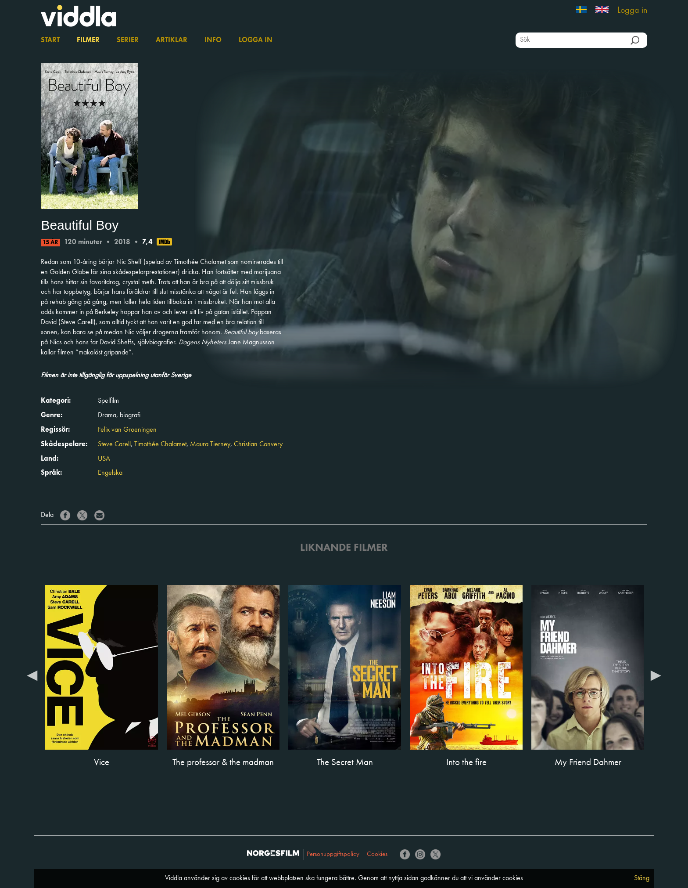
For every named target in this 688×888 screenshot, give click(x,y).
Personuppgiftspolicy (333, 854)
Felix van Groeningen (127, 429)
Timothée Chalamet (160, 444)
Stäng (641, 878)
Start (50, 40)
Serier (128, 40)
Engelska (110, 472)
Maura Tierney (210, 444)
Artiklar (171, 40)
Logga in (632, 10)
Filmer (88, 40)
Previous (32, 675)
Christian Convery (258, 444)
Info (213, 40)
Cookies (377, 854)
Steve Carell (114, 444)
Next (656, 675)
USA (104, 458)
